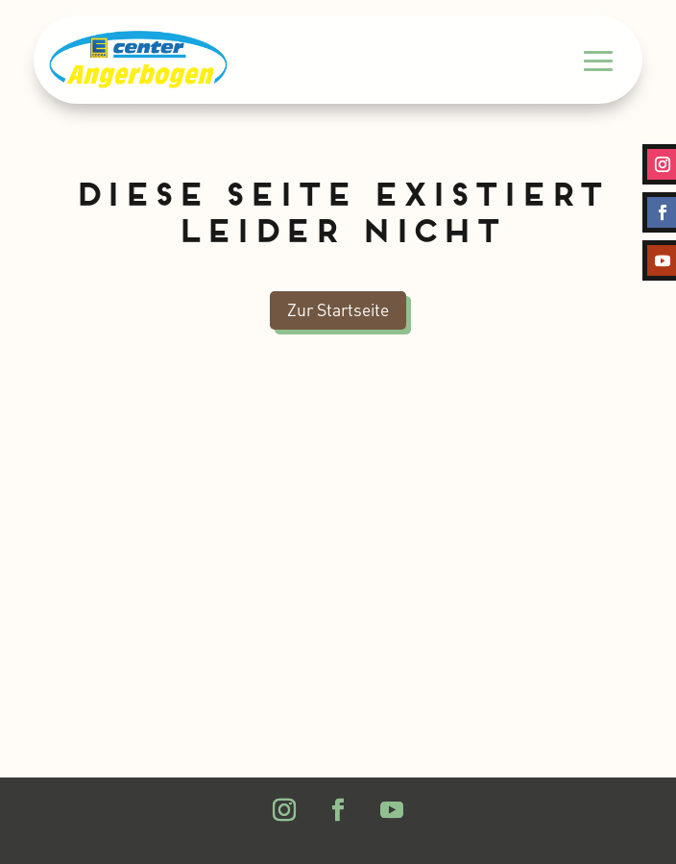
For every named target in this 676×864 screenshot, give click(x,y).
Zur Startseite (338, 309)
